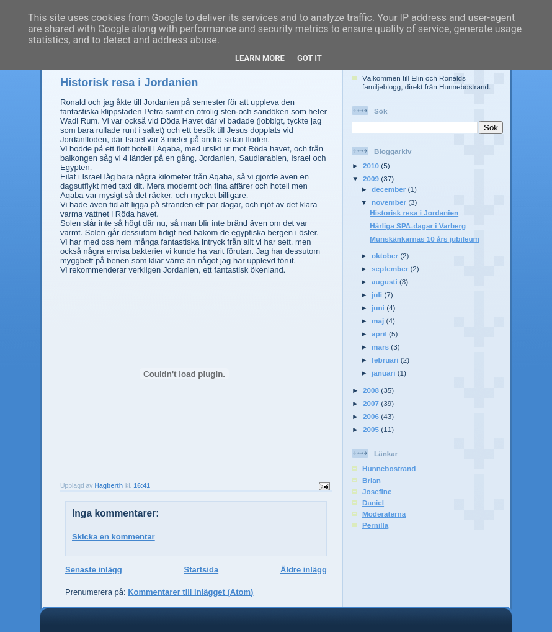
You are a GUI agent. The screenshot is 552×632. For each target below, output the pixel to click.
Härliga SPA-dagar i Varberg (418, 226)
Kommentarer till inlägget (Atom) (190, 592)
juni (379, 308)
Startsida (201, 569)
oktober (386, 255)
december (389, 189)
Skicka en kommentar (113, 536)
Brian (371, 480)
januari (385, 373)
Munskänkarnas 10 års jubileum (424, 239)
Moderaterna (384, 514)
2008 (372, 390)
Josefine (376, 491)
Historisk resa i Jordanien (414, 213)
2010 (372, 165)
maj (379, 321)
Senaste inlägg (93, 569)
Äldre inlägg (303, 569)
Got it (309, 58)
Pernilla (375, 525)
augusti (385, 282)
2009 (372, 178)
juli (378, 295)
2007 (372, 403)
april (380, 334)
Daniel (373, 503)
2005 (372, 429)
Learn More (260, 58)
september (391, 268)
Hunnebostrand (389, 468)
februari (386, 360)
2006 (372, 416)
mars (381, 347)
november (390, 202)
